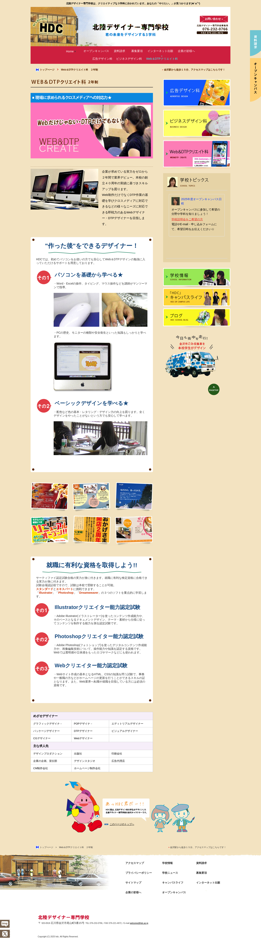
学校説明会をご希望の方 (187, 219)
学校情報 (196, 278)
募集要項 (137, 51)
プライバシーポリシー (138, 872)
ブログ (196, 318)
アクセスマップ (134, 863)
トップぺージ (47, 69)
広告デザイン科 (102, 58)
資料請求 (119, 51)
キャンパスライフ (196, 298)
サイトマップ (133, 882)
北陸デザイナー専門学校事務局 (212, 25)
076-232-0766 (215, 29)
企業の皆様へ (186, 51)
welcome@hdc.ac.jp (139, 923)
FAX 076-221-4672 (212, 33)
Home (70, 51)
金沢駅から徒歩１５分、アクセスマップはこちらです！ (194, 69)
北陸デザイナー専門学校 (64, 917)
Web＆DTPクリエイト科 (162, 58)
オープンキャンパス (96, 51)
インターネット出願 (160, 51)
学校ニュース (170, 872)
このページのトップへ (122, 824)
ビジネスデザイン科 (129, 58)
